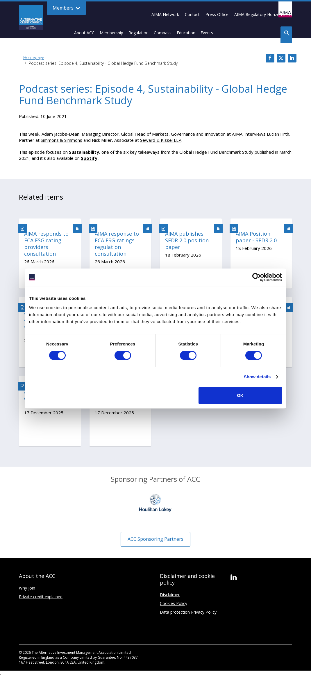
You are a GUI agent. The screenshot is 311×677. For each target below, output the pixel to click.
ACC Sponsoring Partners (155, 539)
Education (186, 32)
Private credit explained (40, 596)
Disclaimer (170, 594)
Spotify (89, 158)
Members (66, 8)
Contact (192, 14)
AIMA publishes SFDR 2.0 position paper (187, 240)
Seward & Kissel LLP (160, 140)
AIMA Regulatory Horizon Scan (263, 14)
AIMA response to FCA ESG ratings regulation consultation (117, 243)
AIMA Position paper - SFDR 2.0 (256, 237)
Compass (162, 32)
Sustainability (84, 152)
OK (240, 395)
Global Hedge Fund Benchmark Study (216, 152)
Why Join (27, 588)
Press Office (216, 14)
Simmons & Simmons (61, 140)
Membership (111, 32)
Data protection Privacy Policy (188, 612)
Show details (257, 376)
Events (207, 32)
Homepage (33, 57)
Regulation (138, 32)
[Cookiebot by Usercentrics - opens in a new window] (256, 277)
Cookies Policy (173, 603)
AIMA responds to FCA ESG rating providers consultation (46, 243)
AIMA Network (165, 14)
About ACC (84, 32)
